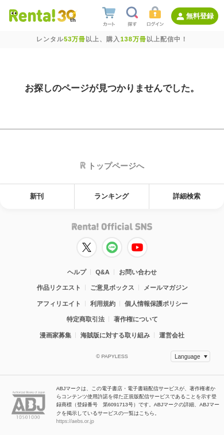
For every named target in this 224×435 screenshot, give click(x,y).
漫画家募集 (55, 335)
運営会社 (171, 335)
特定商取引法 (86, 319)
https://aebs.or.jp (75, 421)
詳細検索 (186, 196)
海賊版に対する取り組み (115, 335)
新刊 (37, 196)
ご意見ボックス (112, 287)
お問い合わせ (138, 272)
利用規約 (102, 303)
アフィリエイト (59, 303)
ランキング (111, 196)
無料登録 (200, 16)
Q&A (102, 272)
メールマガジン (166, 287)
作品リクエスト (59, 287)
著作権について (136, 319)
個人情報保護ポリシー (156, 303)
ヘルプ (76, 272)
